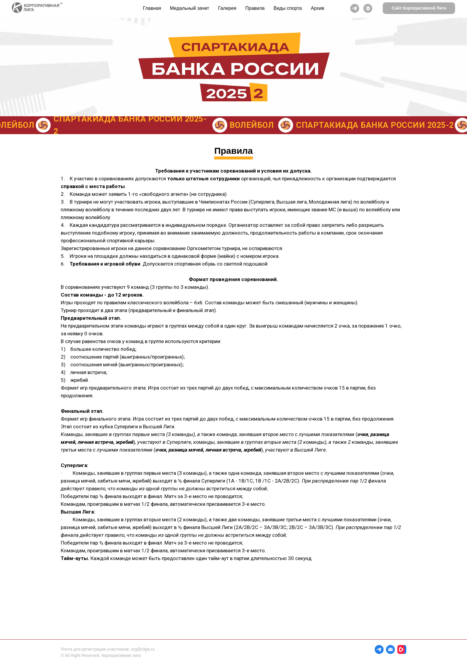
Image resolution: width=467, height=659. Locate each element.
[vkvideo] (367, 8)
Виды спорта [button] (287, 8)
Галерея (227, 8)
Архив (317, 8)
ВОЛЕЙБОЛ (254, 125)
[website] (401, 649)
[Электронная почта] (390, 649)
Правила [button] (255, 8)
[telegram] (354, 8)
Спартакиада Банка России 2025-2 (377, 125)
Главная (152, 8)
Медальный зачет (189, 8)
